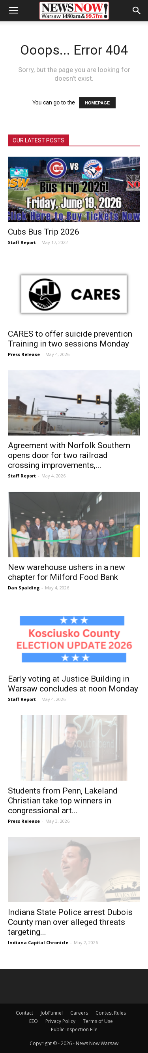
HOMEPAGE (97, 102)
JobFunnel (52, 1012)
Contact (24, 1012)
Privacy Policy (60, 1021)
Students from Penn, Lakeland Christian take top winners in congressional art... (63, 800)
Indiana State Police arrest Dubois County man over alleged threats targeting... (70, 922)
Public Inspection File (74, 1029)
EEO (33, 1021)
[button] (137, 10)
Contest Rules (111, 1012)
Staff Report (22, 242)
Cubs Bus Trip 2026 (43, 232)
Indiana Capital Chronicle (38, 942)
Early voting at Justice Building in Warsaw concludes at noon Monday (73, 683)
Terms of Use (98, 1021)
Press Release (24, 354)
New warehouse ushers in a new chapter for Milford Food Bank (66, 572)
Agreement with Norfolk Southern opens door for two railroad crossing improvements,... (69, 455)
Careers (79, 1012)
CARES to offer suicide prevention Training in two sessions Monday (70, 338)
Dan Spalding (23, 588)
